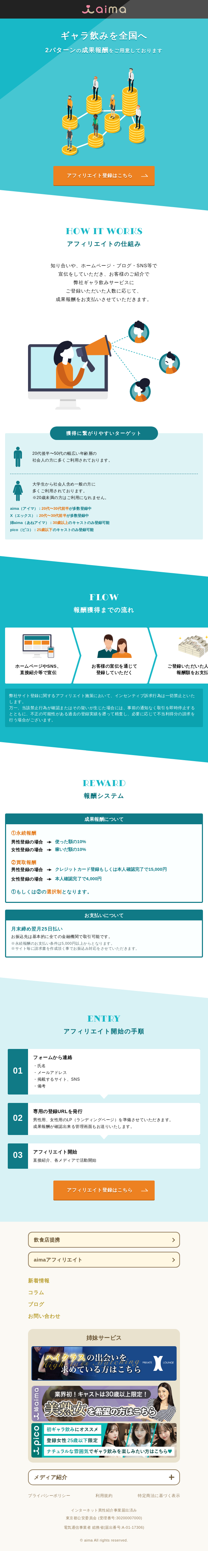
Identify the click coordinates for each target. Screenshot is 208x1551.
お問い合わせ (44, 1316)
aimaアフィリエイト (58, 1260)
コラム (36, 1292)
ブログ (36, 1304)
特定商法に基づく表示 (159, 1495)
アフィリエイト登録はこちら (100, 175)
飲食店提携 (47, 1240)
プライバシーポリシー (49, 1495)
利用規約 (104, 1495)
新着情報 (39, 1280)
